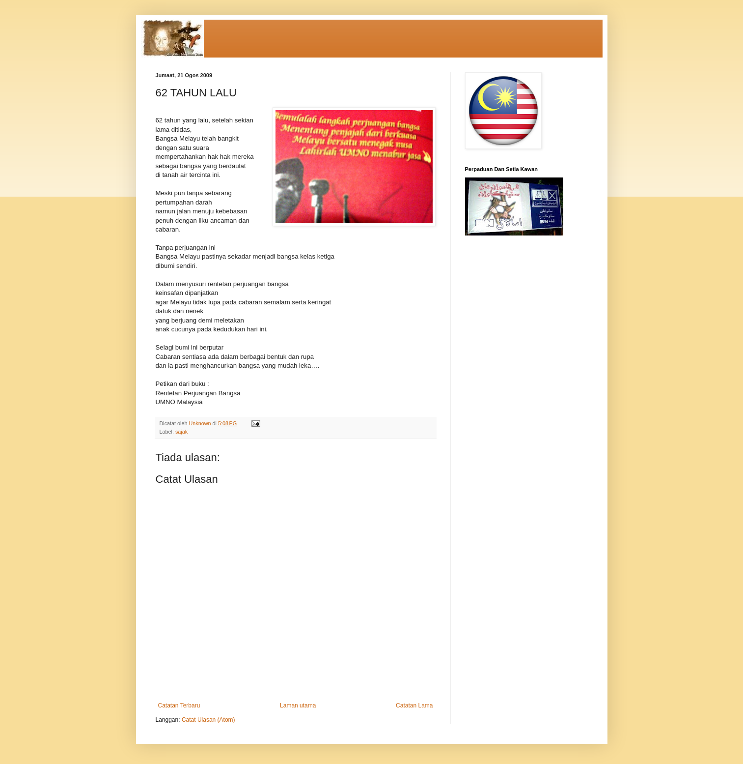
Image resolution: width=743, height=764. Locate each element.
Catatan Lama (414, 705)
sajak (181, 432)
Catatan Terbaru (179, 705)
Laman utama (298, 705)
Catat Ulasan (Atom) (208, 719)
